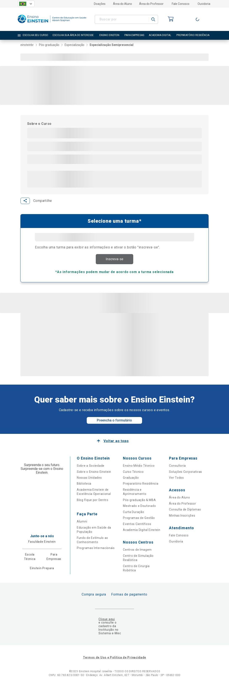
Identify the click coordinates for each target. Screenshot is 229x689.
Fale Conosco (180, 3)
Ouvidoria (204, 3)
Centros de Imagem (137, 551)
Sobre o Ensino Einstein (94, 473)
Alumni (82, 523)
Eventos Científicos (137, 525)
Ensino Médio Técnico (138, 467)
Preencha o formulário (114, 422)
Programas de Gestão (139, 519)
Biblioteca (84, 485)
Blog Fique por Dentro (92, 502)
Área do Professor (151, 3)
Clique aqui (107, 620)
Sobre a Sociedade (90, 467)
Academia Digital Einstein (141, 531)
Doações (99, 3)
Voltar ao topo (116, 443)
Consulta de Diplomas (185, 511)
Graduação (131, 479)
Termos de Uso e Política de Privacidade (114, 659)
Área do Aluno (122, 3)
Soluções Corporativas (185, 473)
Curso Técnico (133, 473)
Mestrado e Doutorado (139, 507)
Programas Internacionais (96, 550)
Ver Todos (176, 479)
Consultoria (177, 467)
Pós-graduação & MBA (139, 502)
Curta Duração (133, 513)
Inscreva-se (114, 260)
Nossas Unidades (89, 479)
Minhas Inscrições (182, 517)
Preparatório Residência (140, 485)
